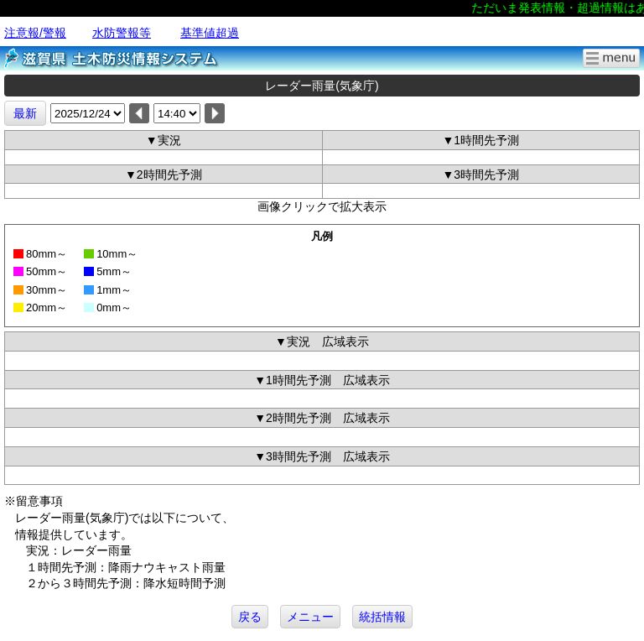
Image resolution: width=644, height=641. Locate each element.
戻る (250, 616)
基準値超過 (209, 32)
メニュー (310, 616)
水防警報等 (121, 32)
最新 (25, 113)
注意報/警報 (35, 32)
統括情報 (382, 616)
